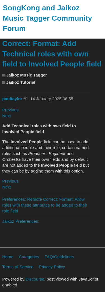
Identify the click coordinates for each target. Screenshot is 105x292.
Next (6, 115)
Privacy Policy (52, 266)
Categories (29, 256)
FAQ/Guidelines (59, 256)
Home (7, 256)
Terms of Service (18, 266)
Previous (10, 109)
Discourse (34, 279)
